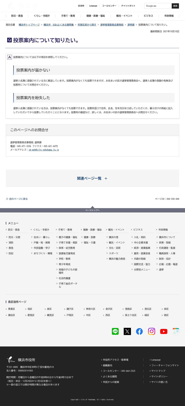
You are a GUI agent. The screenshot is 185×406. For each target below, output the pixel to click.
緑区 (147, 315)
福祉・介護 (89, 242)
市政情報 (163, 230)
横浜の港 (113, 237)
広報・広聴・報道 (168, 264)
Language (156, 360)
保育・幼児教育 (67, 248)
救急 (11, 248)
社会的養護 (64, 278)
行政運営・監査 (167, 248)
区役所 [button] (81, 6)
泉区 (49, 309)
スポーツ (113, 253)
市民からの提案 (111, 382)
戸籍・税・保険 (42, 242)
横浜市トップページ (29, 25)
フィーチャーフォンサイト (165, 365)
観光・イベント (116, 230)
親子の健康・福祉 (68, 237)
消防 (11, 242)
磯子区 (70, 309)
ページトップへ (92, 210)
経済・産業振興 (142, 248)
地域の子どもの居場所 (68, 271)
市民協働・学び (42, 248)
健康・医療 (89, 237)
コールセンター (109, 6)
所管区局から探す (87, 25)
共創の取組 (140, 259)
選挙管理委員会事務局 (111, 25)
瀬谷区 (11, 315)
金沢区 (109, 309)
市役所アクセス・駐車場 (115, 360)
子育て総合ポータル (68, 285)
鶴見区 (50, 315)
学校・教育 (64, 259)
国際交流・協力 (142, 264)
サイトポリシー (159, 376)
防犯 (11, 253)
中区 (88, 315)
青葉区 (11, 309)
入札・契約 (140, 237)
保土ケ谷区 (131, 315)
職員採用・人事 (167, 253)
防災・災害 (14, 237)
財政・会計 (165, 259)
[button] (92, 178)
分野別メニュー (142, 269)
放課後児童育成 (67, 253)
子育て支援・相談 (68, 242)
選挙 (161, 269)
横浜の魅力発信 (117, 259)
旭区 (30, 309)
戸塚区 (70, 315)
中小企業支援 (141, 242)
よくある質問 (110, 376)
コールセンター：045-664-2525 (119, 371)
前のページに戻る (18, 199)
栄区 (166, 309)
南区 (166, 315)
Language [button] (93, 6)
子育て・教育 (65, 230)
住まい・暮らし (42, 237)
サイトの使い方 (159, 382)
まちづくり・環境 (43, 253)
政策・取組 (165, 242)
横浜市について (167, 237)
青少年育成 (64, 264)
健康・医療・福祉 (92, 230)
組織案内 (107, 365)
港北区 (148, 309)
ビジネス (138, 230)
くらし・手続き (41, 230)
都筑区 (31, 315)
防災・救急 (14, 230)
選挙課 (130, 25)
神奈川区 (90, 309)
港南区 (128, 309)
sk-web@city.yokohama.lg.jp (44, 150)
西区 (108, 315)
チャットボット (128, 6)
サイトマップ (158, 371)
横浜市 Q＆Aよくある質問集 (59, 25)
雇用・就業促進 (142, 253)
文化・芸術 (115, 248)
